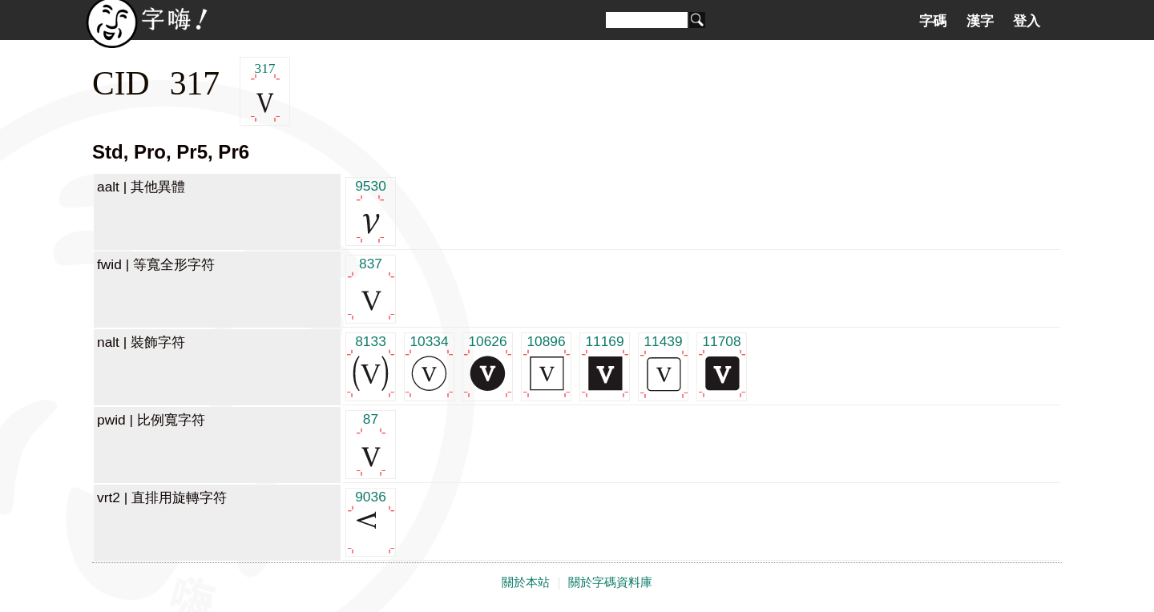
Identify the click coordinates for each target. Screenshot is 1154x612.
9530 (370, 210)
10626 (487, 365)
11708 (721, 365)
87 (370, 443)
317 (264, 92)
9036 (370, 521)
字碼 (932, 21)
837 (370, 288)
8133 (370, 365)
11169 (604, 365)
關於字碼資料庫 (610, 582)
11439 (663, 365)
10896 (546, 365)
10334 (429, 365)
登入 (1026, 21)
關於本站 (526, 582)
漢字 (980, 21)
